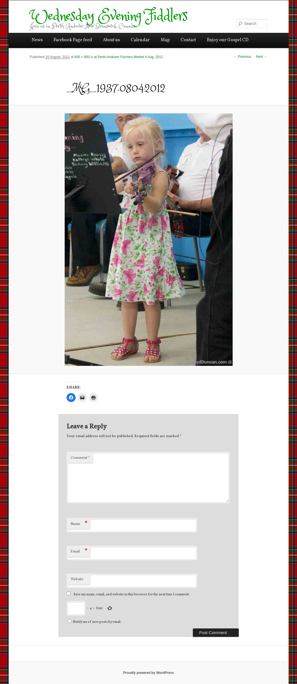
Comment (80, 457)
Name (79, 524)
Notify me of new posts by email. (97, 622)
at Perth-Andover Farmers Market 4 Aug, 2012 (128, 57)
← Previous (242, 57)
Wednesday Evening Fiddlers (109, 16)
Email (79, 551)
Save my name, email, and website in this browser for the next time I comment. (132, 594)
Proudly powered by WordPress (148, 673)
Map (165, 40)
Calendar (140, 40)
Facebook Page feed (72, 40)
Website (77, 579)
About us (111, 40)
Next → (261, 57)
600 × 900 (82, 57)
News (37, 40)
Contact (188, 40)
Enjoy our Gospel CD (228, 40)
